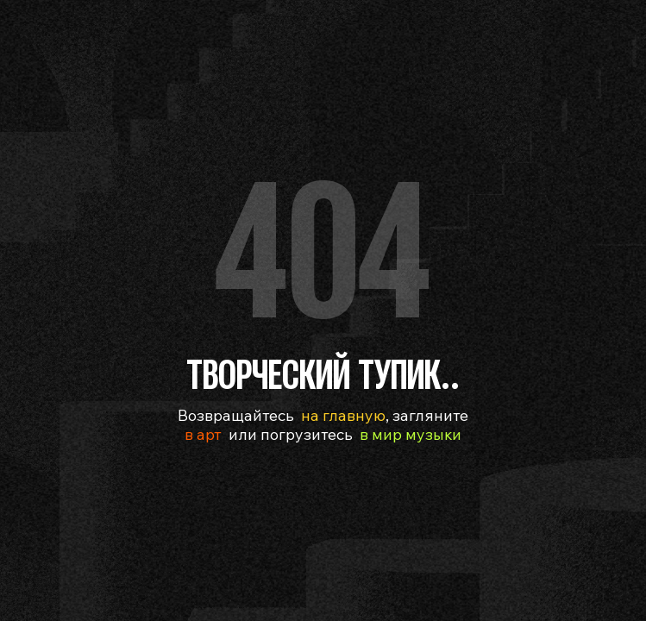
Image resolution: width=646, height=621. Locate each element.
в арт (203, 434)
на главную (343, 415)
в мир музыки (410, 434)
